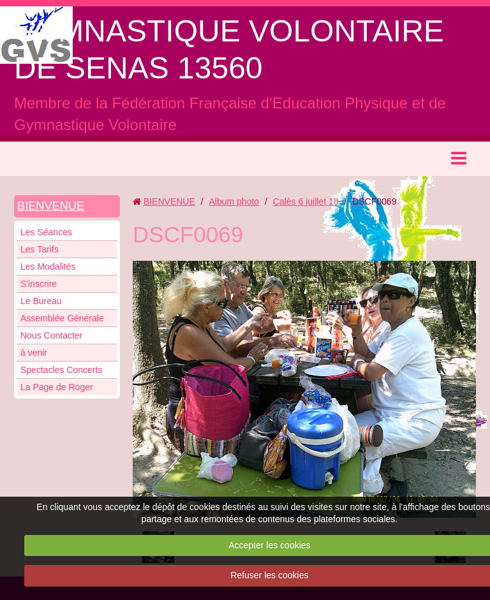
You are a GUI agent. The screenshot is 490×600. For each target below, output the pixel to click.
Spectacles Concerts (61, 370)
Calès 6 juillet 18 (306, 201)
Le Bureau (41, 301)
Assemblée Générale (62, 318)
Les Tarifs (39, 249)
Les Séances (46, 232)
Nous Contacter (51, 335)
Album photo (234, 201)
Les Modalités (47, 266)
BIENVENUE (50, 206)
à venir (33, 353)
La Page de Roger (56, 387)
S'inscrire (38, 284)
